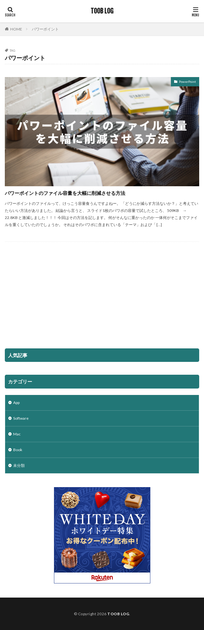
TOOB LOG (102, 11)
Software (21, 418)
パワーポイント (45, 29)
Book (17, 449)
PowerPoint (187, 81)
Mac (17, 434)
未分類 (19, 465)
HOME (16, 29)
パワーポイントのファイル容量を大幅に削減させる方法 (65, 193)
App (16, 402)
